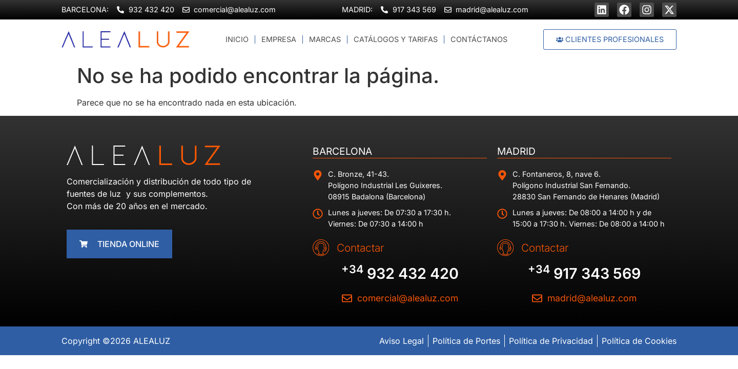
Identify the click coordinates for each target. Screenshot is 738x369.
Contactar (355, 247)
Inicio (237, 39)
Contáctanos (478, 39)
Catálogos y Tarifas (396, 39)
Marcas (325, 39)
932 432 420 (400, 273)
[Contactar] (318, 248)
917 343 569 (584, 273)
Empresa (278, 39)
